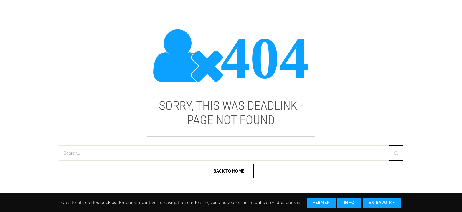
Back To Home (228, 171)
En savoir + (382, 202)
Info (349, 202)
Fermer (321, 202)
